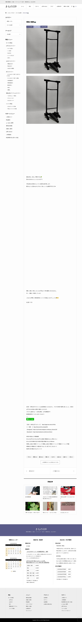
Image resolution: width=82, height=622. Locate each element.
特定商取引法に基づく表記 (12, 137)
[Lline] (47, 457)
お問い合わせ (44, 6)
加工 (10, 604)
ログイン (45, 599)
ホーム (22, 6)
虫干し (9, 57)
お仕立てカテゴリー (10, 61)
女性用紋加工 (10, 80)
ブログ (51, 6)
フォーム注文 (64, 608)
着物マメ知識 (66, 6)
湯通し (9, 89)
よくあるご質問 (9, 122)
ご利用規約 (8, 134)
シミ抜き (9, 50)
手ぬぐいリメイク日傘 (12, 108)
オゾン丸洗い (10, 48)
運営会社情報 (9, 125)
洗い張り (9, 53)
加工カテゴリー (9, 71)
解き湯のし (10, 85)
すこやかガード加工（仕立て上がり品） (13, 75)
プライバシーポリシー (65, 610)
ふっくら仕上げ (11, 55)
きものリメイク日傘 (12, 106)
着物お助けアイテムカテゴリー (13, 93)
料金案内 (8, 119)
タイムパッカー (11, 98)
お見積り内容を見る (48, 604)
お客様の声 (59, 6)
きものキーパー (11, 100)
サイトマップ (28, 610)
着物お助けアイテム (13, 606)
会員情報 (45, 601)
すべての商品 (9, 42)
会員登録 (45, 597)
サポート (37, 6)
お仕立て (11, 601)
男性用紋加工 (10, 82)
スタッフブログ (29, 604)
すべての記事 (9, 25)
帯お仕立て (10, 66)
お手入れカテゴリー (10, 45)
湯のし (9, 87)
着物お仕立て (10, 63)
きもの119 (10, 6)
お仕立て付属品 (11, 68)
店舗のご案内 (9, 128)
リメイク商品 (9, 103)
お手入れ (11, 599)
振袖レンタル (9, 21)
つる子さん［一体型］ (12, 95)
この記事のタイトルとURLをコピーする (50, 462)
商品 (30, 6)
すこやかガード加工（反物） (13, 78)
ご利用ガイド (9, 117)
